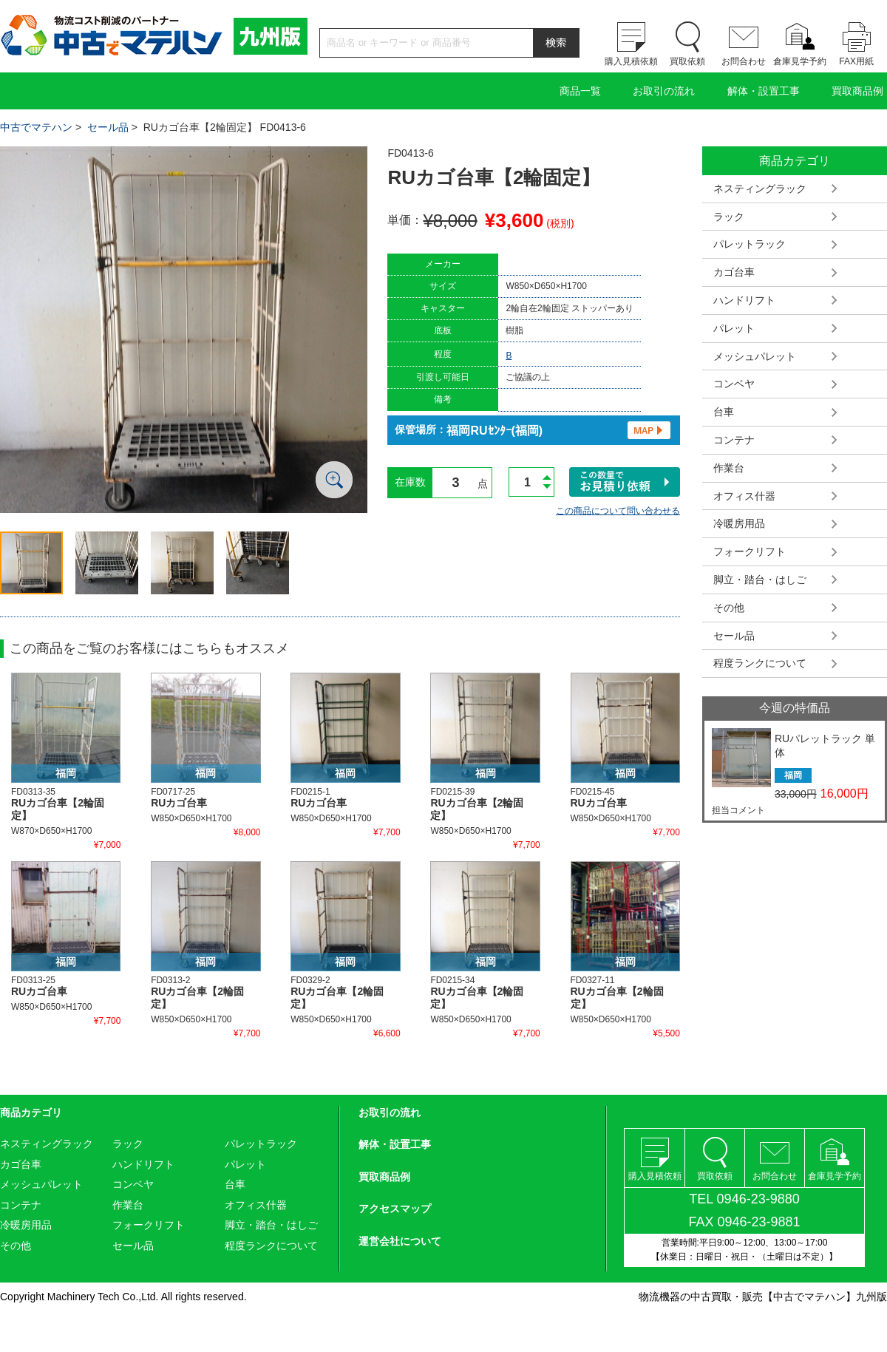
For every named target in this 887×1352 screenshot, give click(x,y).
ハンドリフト (744, 300)
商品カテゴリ (31, 1112)
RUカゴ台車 (179, 803)
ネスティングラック (759, 188)
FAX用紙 (856, 61)
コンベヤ (734, 384)
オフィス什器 (744, 496)
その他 (728, 608)
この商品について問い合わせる (618, 511)
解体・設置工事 (763, 91)
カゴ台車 (734, 272)
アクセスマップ (394, 1209)
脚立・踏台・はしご (759, 579)
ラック (728, 216)
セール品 (108, 127)
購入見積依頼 (631, 61)
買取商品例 (857, 91)
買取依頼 (687, 61)
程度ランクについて (759, 663)
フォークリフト (749, 551)
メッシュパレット (754, 356)
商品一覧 (580, 91)
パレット (734, 328)
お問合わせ (743, 61)
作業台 (728, 468)
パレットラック (749, 244)
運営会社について (399, 1241)
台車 (723, 412)
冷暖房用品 (739, 523)
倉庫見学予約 (799, 61)
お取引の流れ (664, 91)
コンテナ (734, 440)
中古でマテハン (36, 127)
